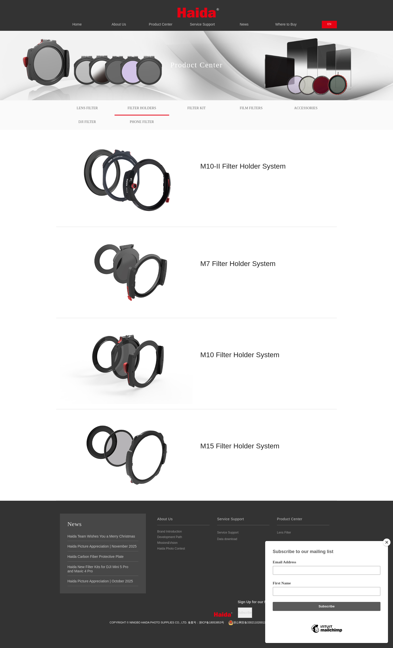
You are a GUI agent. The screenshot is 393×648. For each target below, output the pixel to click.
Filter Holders (142, 108)
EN (329, 24)
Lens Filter (87, 108)
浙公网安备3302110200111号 (249, 622)
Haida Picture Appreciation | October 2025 (100, 581)
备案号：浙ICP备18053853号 (206, 622)
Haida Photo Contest (171, 548)
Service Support (202, 21)
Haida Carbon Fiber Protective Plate (95, 557)
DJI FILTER (87, 122)
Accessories (305, 108)
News (244, 21)
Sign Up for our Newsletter (260, 602)
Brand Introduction (169, 531)
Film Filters (251, 108)
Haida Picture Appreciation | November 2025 (102, 546)
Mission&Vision (167, 543)
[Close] (386, 542)
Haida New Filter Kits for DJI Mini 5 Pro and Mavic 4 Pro (97, 569)
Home (77, 21)
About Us (119, 21)
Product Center (160, 21)
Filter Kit (196, 108)
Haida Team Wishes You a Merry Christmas (101, 536)
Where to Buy (286, 21)
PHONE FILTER (142, 122)
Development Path (169, 537)
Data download (227, 539)
